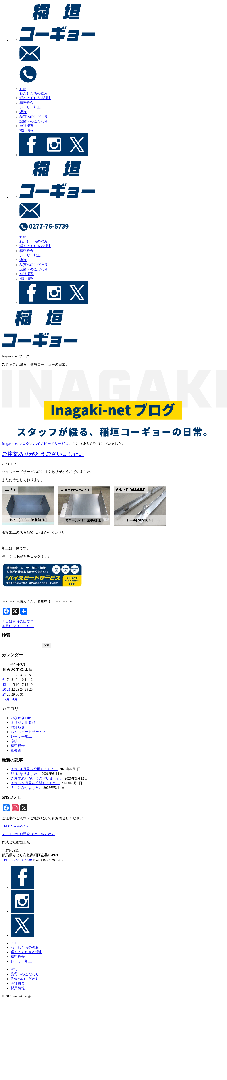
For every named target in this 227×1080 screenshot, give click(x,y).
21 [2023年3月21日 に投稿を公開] (8, 689)
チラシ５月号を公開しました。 (35, 783)
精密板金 (26, 102)
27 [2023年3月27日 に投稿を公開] (4, 694)
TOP (22, 89)
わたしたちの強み (33, 93)
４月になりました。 (18, 626)
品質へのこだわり (33, 116)
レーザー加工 (30, 107)
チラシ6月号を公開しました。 (34, 769)
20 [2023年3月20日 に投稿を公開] (4, 689)
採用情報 (26, 130)
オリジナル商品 (23, 722)
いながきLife (21, 718)
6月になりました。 (26, 774)
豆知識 (16, 750)
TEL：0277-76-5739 (17, 860)
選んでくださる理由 (35, 98)
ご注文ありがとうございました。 (43, 454)
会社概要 (26, 126)
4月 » (16, 699)
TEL (15, 826)
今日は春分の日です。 (19, 621)
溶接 (23, 112)
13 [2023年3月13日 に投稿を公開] (4, 684)
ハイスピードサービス (28, 732)
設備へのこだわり (33, 121)
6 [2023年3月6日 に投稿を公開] (3, 680)
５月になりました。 (26, 788)
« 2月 (6, 699)
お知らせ (18, 727)
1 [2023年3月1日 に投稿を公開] (12, 675)
